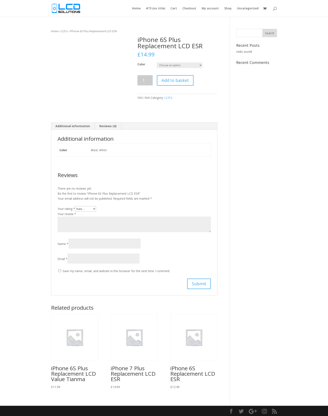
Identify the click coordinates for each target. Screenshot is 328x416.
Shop (228, 8)
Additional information (72, 126)
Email (62, 259)
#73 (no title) (155, 8)
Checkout (189, 8)
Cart (173, 8)
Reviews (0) (108, 126)
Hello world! (244, 52)
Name (63, 244)
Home (136, 8)
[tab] (73, 126)
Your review (67, 214)
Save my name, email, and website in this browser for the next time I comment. (116, 271)
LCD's (64, 31)
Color (141, 64)
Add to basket (175, 80)
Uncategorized (248, 8)
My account (210, 8)
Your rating (66, 209)
